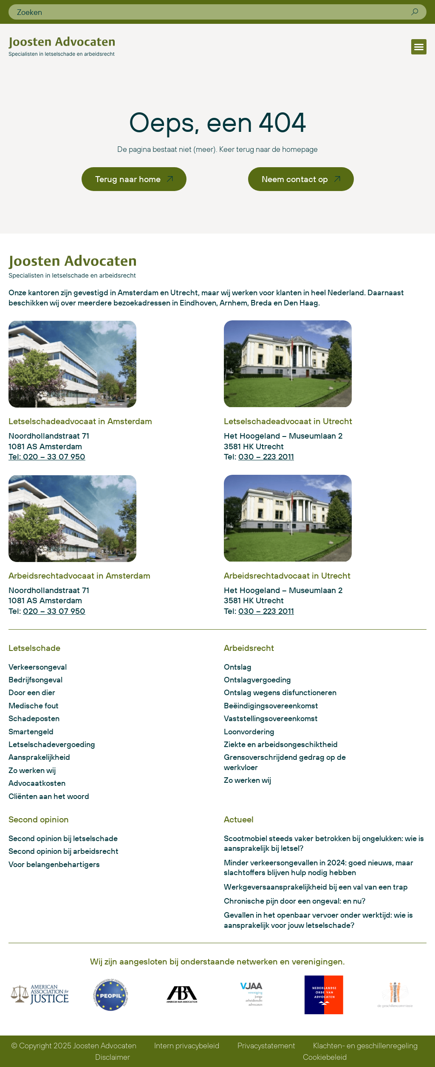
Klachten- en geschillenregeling (365, 1045)
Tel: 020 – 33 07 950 (46, 456)
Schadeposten (33, 718)
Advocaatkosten (36, 783)
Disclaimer (112, 1057)
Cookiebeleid (325, 1057)
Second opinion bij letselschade (63, 838)
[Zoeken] (414, 12)
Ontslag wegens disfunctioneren (280, 692)
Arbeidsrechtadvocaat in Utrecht (287, 575)
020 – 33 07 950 (54, 611)
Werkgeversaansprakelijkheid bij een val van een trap (316, 887)
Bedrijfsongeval (35, 680)
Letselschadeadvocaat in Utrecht (288, 421)
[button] (419, 46)
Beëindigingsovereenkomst (271, 705)
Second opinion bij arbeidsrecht (63, 851)
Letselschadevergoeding (51, 744)
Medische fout (33, 705)
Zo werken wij (32, 770)
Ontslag (237, 667)
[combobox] (214, 12)
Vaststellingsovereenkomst (271, 718)
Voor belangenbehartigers (54, 864)
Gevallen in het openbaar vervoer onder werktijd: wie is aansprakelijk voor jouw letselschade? (318, 920)
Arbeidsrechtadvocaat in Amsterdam (79, 575)
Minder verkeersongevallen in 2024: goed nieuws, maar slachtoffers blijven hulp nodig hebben (318, 867)
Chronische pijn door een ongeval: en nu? (294, 901)
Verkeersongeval (37, 667)
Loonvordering (249, 731)
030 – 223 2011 (266, 456)
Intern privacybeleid (186, 1045)
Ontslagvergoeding (257, 680)
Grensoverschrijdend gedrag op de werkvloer (285, 762)
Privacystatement (266, 1045)
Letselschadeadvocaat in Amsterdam (80, 421)
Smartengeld (31, 731)
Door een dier (31, 692)
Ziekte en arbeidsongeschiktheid (281, 744)
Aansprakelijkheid (39, 757)
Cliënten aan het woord (48, 796)
